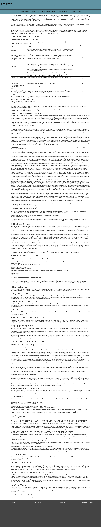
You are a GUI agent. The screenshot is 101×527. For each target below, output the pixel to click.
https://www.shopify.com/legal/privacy (36, 143)
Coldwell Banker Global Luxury (77, 11)
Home (22, 11)
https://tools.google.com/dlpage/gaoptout (26, 190)
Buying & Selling (35, 11)
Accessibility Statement (53, 515)
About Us (43, 11)
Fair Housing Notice (67, 515)
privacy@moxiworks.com (28, 332)
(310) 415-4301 (4, 4)
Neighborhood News (51, 11)
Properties (27, 11)
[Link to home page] (50, 3)
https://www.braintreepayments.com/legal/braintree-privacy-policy (43, 144)
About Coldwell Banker (62, 11)
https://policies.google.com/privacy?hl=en (50, 189)
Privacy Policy (40, 515)
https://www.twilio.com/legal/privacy (31, 240)
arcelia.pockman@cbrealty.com (8, 6)
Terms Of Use (31, 515)
